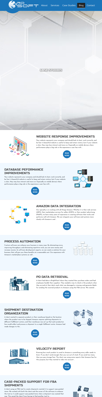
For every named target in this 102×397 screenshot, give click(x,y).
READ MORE (67, 154)
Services (55, 5)
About (44, 5)
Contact (91, 5)
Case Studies (69, 5)
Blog (81, 5)
